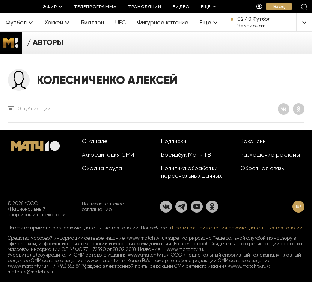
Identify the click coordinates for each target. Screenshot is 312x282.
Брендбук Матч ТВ (186, 155)
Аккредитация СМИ (108, 155)
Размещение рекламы (270, 155)
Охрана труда (102, 168)
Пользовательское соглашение (103, 206)
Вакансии (253, 141)
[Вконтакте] (283, 109)
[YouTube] (197, 207)
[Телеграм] (181, 207)
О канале (95, 141)
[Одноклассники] (298, 109)
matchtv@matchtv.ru (31, 271)
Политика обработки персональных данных (191, 172)
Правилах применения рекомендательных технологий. (238, 228)
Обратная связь (262, 168)
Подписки (173, 141)
